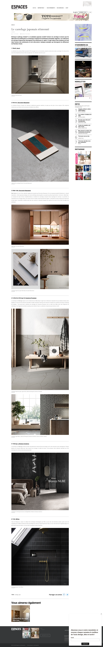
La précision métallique (83, 46)
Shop (67, 7)
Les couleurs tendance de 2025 (84, 115)
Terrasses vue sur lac (83, 136)
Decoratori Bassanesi (23, 102)
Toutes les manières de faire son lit (84, 126)
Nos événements (51, 7)
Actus (34, 7)
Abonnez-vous (82, 12)
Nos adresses (60, 7)
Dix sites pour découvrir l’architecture (84, 120)
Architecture (82, 122)
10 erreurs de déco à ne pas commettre (84, 141)
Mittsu (17, 519)
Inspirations (41, 7)
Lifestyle (84, 128)
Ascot (18, 48)
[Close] (101, 614)
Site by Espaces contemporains (33, 645)
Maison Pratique (82, 133)
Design (83, 111)
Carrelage (16, 594)
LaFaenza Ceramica (23, 443)
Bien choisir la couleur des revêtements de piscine (85, 131)
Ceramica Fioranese (30, 298)
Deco (79, 111)
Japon (20, 594)
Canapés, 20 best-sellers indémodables (84, 109)
